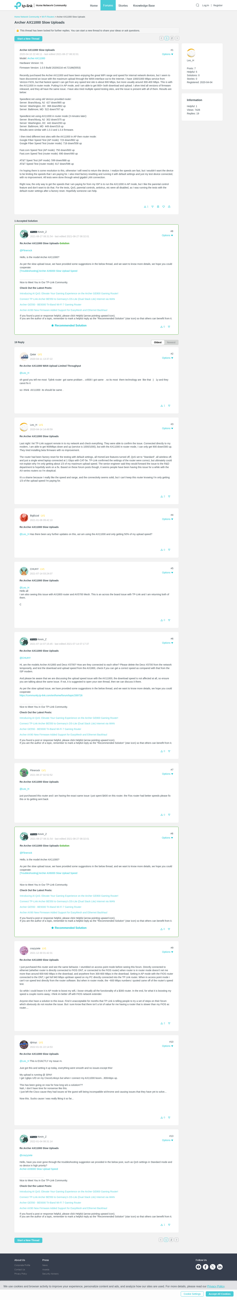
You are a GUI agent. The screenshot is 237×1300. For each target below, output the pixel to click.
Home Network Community (26, 17)
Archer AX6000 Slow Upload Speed (39, 1169)
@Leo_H (24, 373)
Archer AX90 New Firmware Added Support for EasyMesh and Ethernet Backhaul (63, 310)
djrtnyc (33, 1042)
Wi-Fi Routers (48, 17)
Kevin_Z (42, 231)
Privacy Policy (20, 1273)
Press (45, 1260)
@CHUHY (25, 658)
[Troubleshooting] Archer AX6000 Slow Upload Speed (48, 271)
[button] (169, 206)
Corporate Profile (22, 1265)
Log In (205, 5)
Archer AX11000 (36, 58)
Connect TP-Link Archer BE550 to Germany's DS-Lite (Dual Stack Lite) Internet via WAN (67, 299)
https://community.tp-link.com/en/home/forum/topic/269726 (51, 695)
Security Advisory (50, 1273)
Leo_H (33, 424)
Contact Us (19, 1269)
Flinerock (35, 770)
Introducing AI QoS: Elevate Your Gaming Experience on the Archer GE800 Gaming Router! (69, 293)
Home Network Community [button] (51, 5)
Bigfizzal (34, 515)
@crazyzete (26, 1155)
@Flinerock (26, 250)
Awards (45, 1269)
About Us (19, 1260)
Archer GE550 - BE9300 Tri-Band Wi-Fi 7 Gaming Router (50, 304)
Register (218, 5)
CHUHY (34, 569)
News (45, 1265)
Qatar (33, 354)
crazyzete (35, 948)
